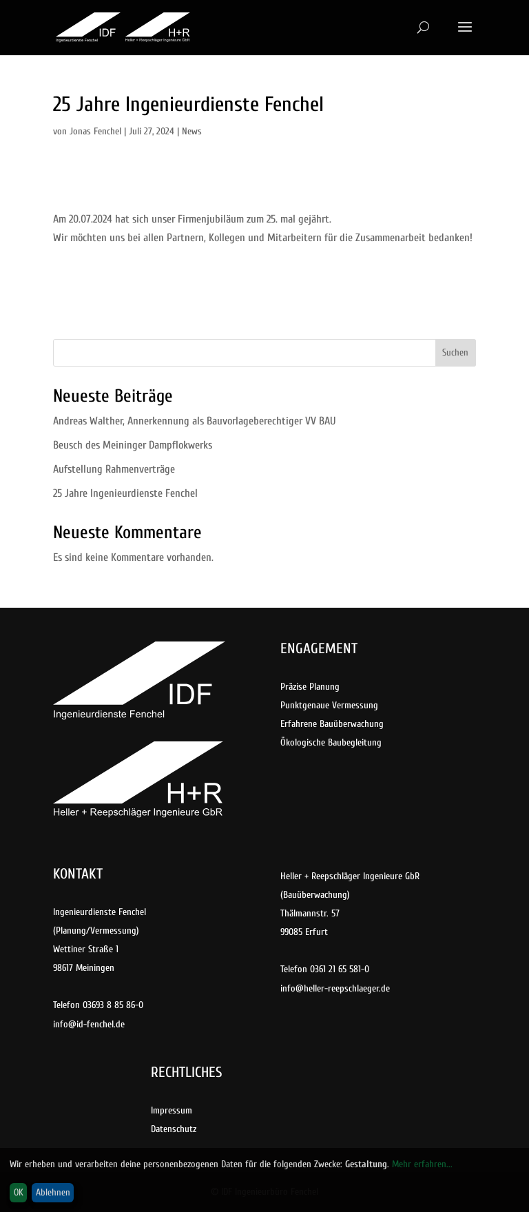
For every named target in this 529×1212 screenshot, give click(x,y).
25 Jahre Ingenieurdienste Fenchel (125, 493)
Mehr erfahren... (422, 1164)
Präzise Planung (310, 686)
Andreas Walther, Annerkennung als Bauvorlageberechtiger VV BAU (194, 421)
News (192, 131)
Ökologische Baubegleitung (331, 742)
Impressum (171, 1110)
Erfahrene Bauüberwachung (332, 724)
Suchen (455, 352)
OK (18, 1192)
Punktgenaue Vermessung (329, 705)
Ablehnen (53, 1192)
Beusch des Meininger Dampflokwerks (132, 445)
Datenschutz (173, 1129)
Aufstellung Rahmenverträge (114, 469)
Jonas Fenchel (95, 131)
